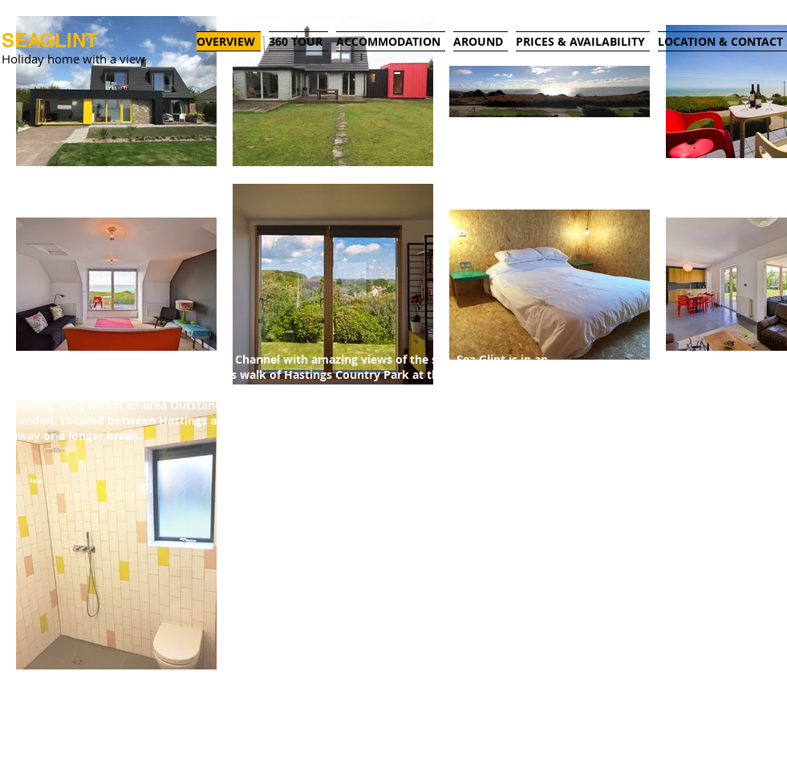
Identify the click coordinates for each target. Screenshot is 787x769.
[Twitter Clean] (711, 700)
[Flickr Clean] (746, 700)
